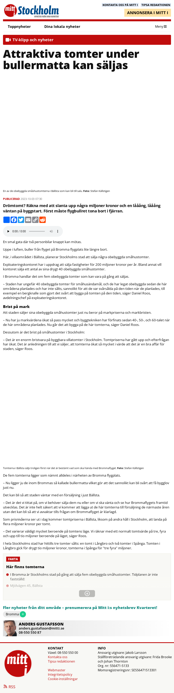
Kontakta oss (57, 657)
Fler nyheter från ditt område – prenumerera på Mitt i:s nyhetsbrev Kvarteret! (80, 607)
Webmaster (56, 670)
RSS (9, 687)
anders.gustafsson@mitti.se (41, 628)
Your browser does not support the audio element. (33, 231)
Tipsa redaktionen (61, 661)
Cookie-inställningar (63, 679)
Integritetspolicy (60, 674)
